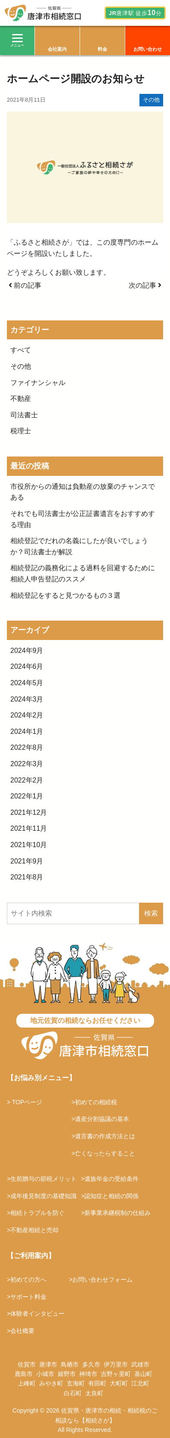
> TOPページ (24, 1102)
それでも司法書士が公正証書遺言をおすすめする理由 (82, 519)
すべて (20, 350)
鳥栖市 (70, 1364)
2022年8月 (26, 747)
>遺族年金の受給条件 (110, 1178)
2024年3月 (26, 699)
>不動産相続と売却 (33, 1230)
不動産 (20, 398)
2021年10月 (28, 844)
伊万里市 (116, 1364)
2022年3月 (26, 763)
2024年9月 (26, 650)
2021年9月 (26, 861)
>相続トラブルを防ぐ (36, 1212)
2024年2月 (26, 715)
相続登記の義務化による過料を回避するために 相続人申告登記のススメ (85, 573)
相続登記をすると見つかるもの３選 (65, 595)
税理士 (20, 431)
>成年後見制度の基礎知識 (42, 1196)
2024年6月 (26, 666)
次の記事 (145, 285)
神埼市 (88, 1373)
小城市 (45, 1373)
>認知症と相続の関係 (110, 1196)
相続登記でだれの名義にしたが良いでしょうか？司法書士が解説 (79, 546)
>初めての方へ (26, 1279)
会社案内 (57, 49)
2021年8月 (26, 877)
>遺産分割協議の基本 (100, 1118)
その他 (151, 99)
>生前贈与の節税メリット (42, 1178)
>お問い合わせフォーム (101, 1279)
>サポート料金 (26, 1296)
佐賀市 (27, 1364)
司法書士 (24, 415)
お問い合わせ (147, 49)
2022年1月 (26, 796)
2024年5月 (26, 682)
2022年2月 (26, 780)
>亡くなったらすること (103, 1153)
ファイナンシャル (37, 382)
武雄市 (140, 1364)
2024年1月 (26, 731)
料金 (102, 49)
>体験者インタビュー (36, 1313)
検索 (151, 913)
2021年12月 (28, 812)
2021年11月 (28, 828)
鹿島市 (24, 1373)
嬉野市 (67, 1373)
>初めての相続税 (94, 1102)
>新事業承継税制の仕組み (116, 1212)
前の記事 (25, 285)
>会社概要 (20, 1330)
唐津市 (48, 1364)
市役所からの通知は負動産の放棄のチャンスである (82, 492)
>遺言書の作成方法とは (103, 1136)
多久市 (91, 1364)
